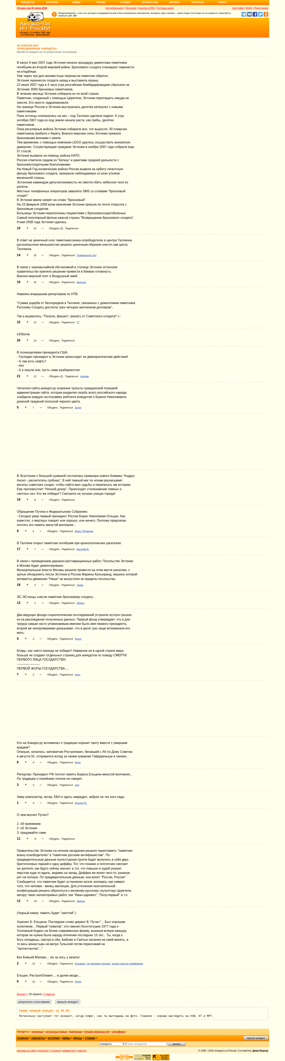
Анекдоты (28, 2)
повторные (75, 1031)
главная (22, 1038)
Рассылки (130, 8)
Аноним (84, 376)
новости (82, 1050)
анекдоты (38, 1038)
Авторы (174, 2)
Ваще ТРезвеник (84, 531)
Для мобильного (114, 8)
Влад (78, 762)
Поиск (222, 2)
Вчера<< (22, 994)
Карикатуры (150, 2)
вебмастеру (69, 1050)
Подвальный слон (86, 255)
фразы (77, 1038)
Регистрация (261, 8)
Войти (249, 8)
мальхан (81, 282)
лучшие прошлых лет (97, 1031)
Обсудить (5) (56, 228)
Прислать (197, 2)
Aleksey (81, 901)
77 (78, 322)
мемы (66, 1038)
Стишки (125, 2)
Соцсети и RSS (146, 8)
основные (37, 1031)
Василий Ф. (83, 549)
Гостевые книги (165, 8)
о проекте (55, 1050)
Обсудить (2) (56, 376)
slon (77, 785)
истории (54, 1038)
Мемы (77, 2)
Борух (78, 407)
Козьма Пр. (81, 803)
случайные (118, 1031)
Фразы (100, 2)
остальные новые (56, 1031)
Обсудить (54, 255)
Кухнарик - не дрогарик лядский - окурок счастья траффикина (109, 963)
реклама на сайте (26, 1050)
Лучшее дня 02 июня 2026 (32, 8)
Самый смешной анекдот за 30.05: (44, 1010)
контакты (43, 1050)
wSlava (80, 603)
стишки (90, 1038)
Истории (52, 2)
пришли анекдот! (256, 1038)
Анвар (80, 585)
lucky (77, 674)
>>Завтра (48, 994)
